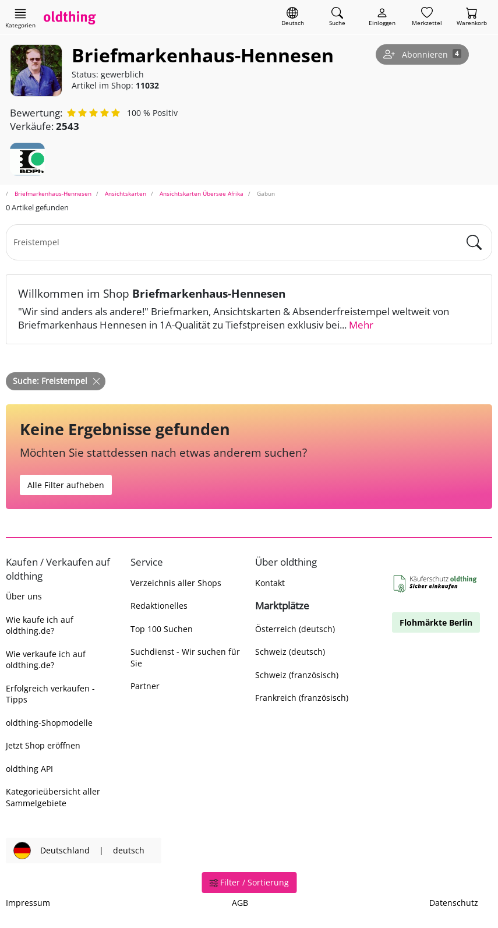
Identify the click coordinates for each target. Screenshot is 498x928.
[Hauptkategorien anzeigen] (20, 18)
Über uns (24, 596)
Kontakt (270, 582)
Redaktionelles (159, 605)
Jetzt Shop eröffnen (43, 745)
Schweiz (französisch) (296, 674)
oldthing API (29, 768)
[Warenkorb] (472, 17)
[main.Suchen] (474, 242)
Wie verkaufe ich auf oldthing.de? (46, 659)
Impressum (28, 902)
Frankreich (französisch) (301, 697)
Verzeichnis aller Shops (175, 582)
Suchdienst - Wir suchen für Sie (185, 657)
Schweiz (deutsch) (290, 651)
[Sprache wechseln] (292, 17)
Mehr (361, 324)
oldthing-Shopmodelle (49, 722)
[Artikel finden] (337, 17)
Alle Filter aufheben (65, 485)
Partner (145, 685)
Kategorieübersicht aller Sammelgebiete (53, 797)
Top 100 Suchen (161, 628)
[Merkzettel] (427, 17)
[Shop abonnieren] (422, 54)
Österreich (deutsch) (295, 628)
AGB (240, 902)
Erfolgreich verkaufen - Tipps (50, 694)
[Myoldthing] (382, 17)
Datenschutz (453, 902)
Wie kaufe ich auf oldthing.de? (39, 625)
